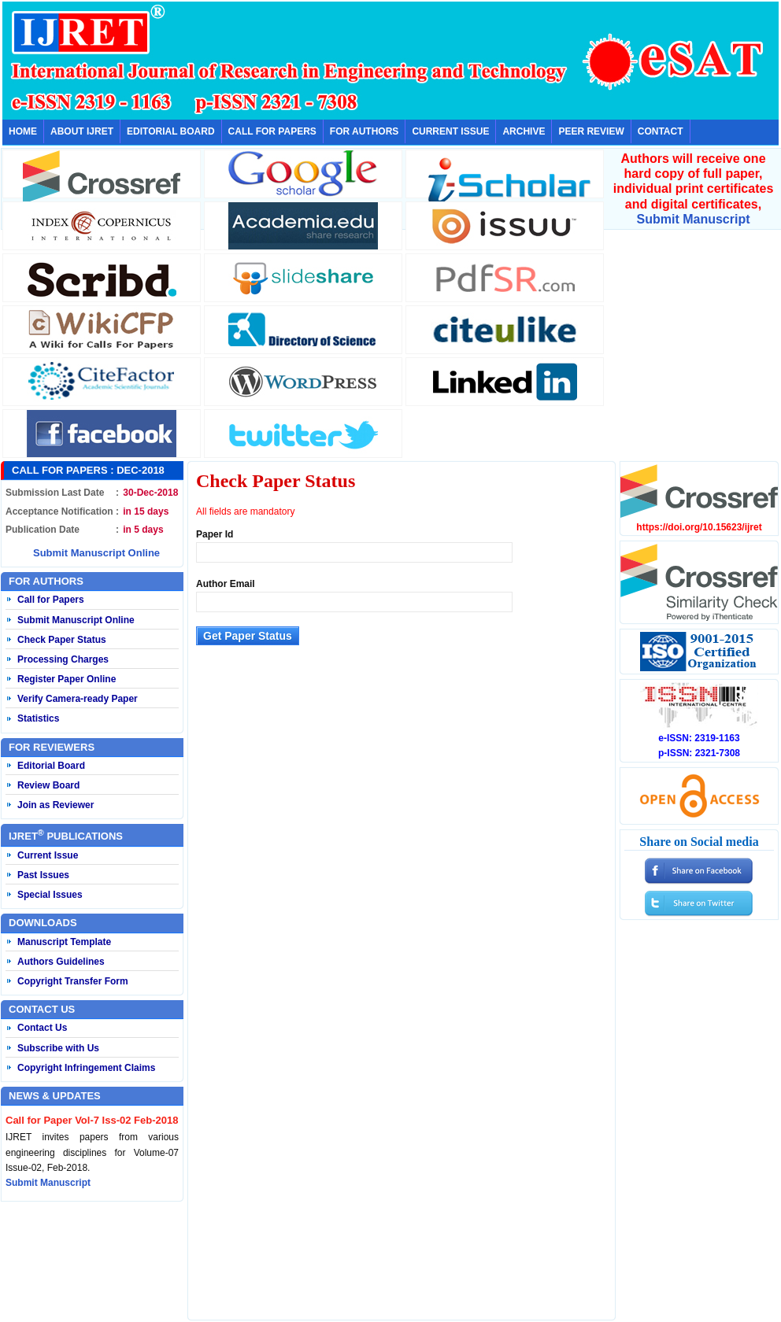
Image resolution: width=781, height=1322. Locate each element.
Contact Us (42, 1027)
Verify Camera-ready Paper (77, 698)
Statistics (38, 718)
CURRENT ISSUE (450, 131)
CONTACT (660, 131)
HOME (23, 131)
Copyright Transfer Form (72, 981)
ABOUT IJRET (81, 131)
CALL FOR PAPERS (272, 131)
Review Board (48, 785)
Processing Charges (63, 659)
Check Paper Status (61, 639)
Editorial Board (51, 765)
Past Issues (43, 875)
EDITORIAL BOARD (171, 131)
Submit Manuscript (693, 219)
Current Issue (47, 855)
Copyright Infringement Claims (86, 1067)
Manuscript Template (64, 941)
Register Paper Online (66, 679)
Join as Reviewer (55, 805)
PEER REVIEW (591, 131)
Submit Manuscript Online (96, 553)
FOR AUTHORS (364, 131)
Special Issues (50, 894)
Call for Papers (50, 599)
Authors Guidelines (61, 961)
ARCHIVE (523, 131)
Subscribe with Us (58, 1048)
